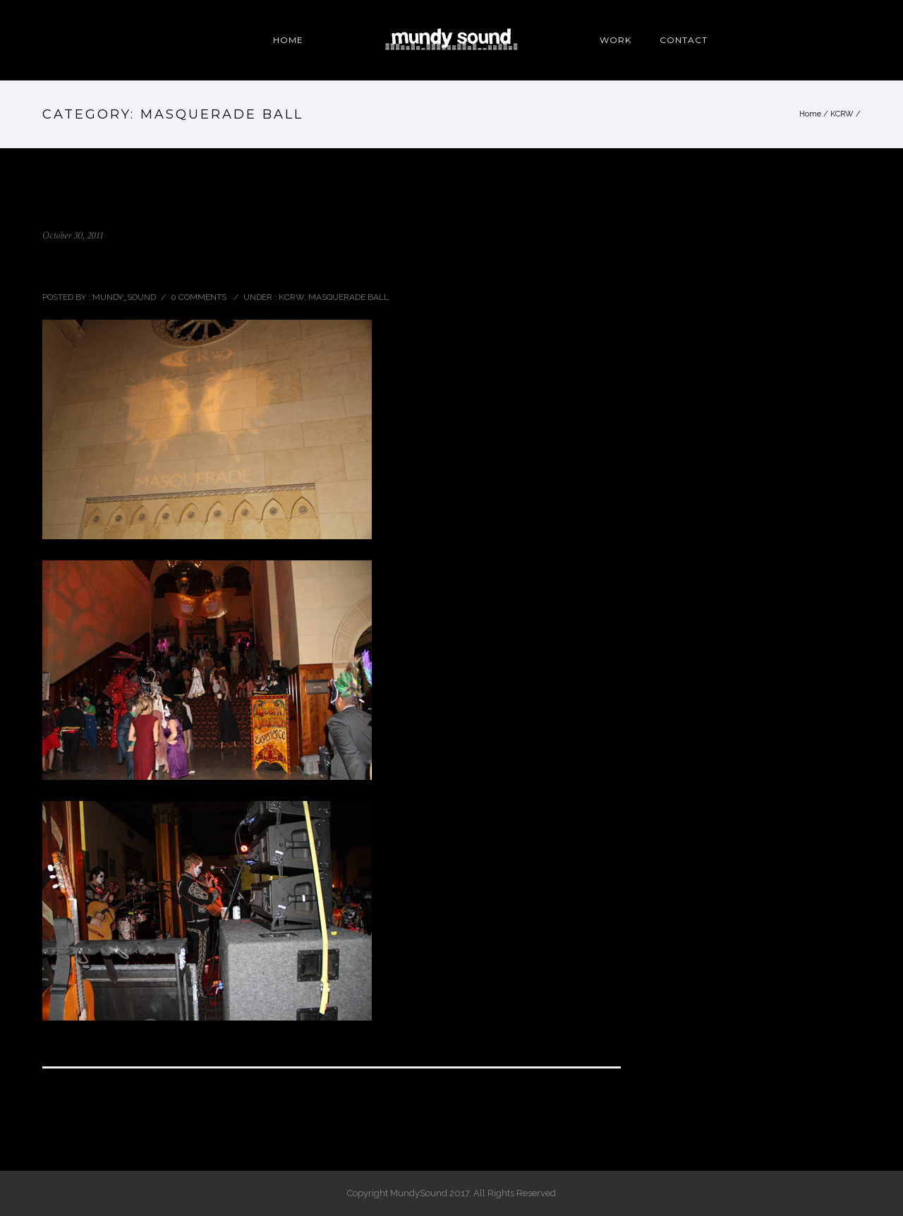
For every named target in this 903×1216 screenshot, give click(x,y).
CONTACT (684, 40)
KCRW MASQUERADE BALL (140, 266)
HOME (288, 40)
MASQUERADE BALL (348, 297)
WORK (615, 40)
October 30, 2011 (72, 235)
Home (810, 114)
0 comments (198, 297)
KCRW (842, 114)
